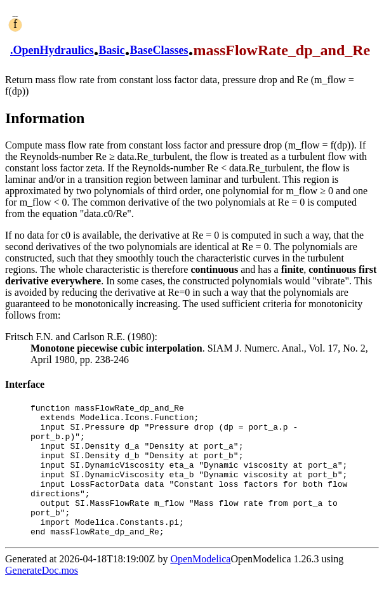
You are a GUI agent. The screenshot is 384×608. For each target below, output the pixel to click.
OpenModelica (200, 585)
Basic (112, 50)
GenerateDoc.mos (41, 596)
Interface (24, 384)
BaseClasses (159, 50)
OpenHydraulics (53, 50)
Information (44, 118)
